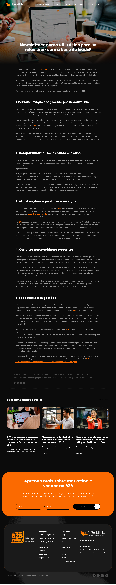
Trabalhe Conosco (68, 563)
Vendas (93, 378)
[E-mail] (58, 508)
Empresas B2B (44, 559)
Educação (38, 374)
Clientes (64, 559)
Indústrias (42, 552)
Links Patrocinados (21, 378)
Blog (63, 536)
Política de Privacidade (43, 576)
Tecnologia (72, 378)
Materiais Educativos (69, 540)
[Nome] (29, 508)
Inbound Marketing (70, 374)
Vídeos (64, 543)
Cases (64, 555)
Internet (88, 374)
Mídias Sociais (48, 378)
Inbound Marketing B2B (47, 540)
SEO (65, 378)
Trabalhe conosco (83, 378)
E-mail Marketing (20, 374)
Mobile (56, 378)
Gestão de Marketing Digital (53, 374)
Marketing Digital (35, 378)
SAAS (61, 378)
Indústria (81, 374)
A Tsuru (64, 552)
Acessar (11, 457)
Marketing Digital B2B (46, 536)
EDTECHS (30, 374)
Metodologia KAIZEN (46, 543)
